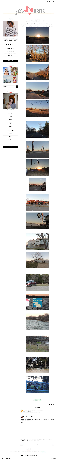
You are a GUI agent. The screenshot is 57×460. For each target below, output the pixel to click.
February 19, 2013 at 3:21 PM (28, 411)
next (22, 445)
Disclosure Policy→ (43, 451)
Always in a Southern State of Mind (33, 410)
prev (53, 445)
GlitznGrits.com (7, 458)
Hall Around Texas (28, 416)
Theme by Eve (53, 458)
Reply (22, 422)
